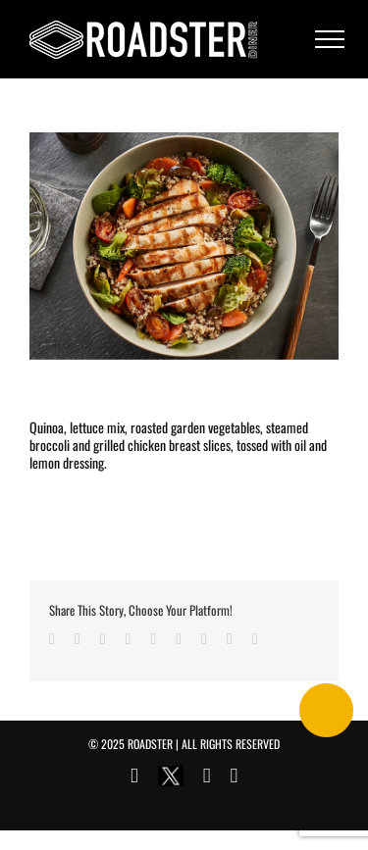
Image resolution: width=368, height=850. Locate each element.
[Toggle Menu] (329, 39)
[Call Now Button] (326, 710)
